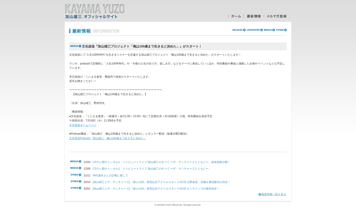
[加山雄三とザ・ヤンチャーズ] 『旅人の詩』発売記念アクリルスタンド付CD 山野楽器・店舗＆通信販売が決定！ (161, 182)
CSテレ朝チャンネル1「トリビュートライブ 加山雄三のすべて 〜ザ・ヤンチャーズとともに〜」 (152, 168)
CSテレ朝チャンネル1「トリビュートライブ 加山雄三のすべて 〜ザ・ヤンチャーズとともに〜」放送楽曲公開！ (161, 162)
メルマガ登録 (276, 16)
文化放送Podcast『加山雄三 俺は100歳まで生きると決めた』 (107, 138)
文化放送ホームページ (82, 125)
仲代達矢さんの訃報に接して (110, 175)
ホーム (236, 16)
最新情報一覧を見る (274, 194)
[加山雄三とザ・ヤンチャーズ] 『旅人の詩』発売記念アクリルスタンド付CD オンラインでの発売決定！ (156, 188)
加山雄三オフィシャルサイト (95, 11)
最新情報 (254, 16)
